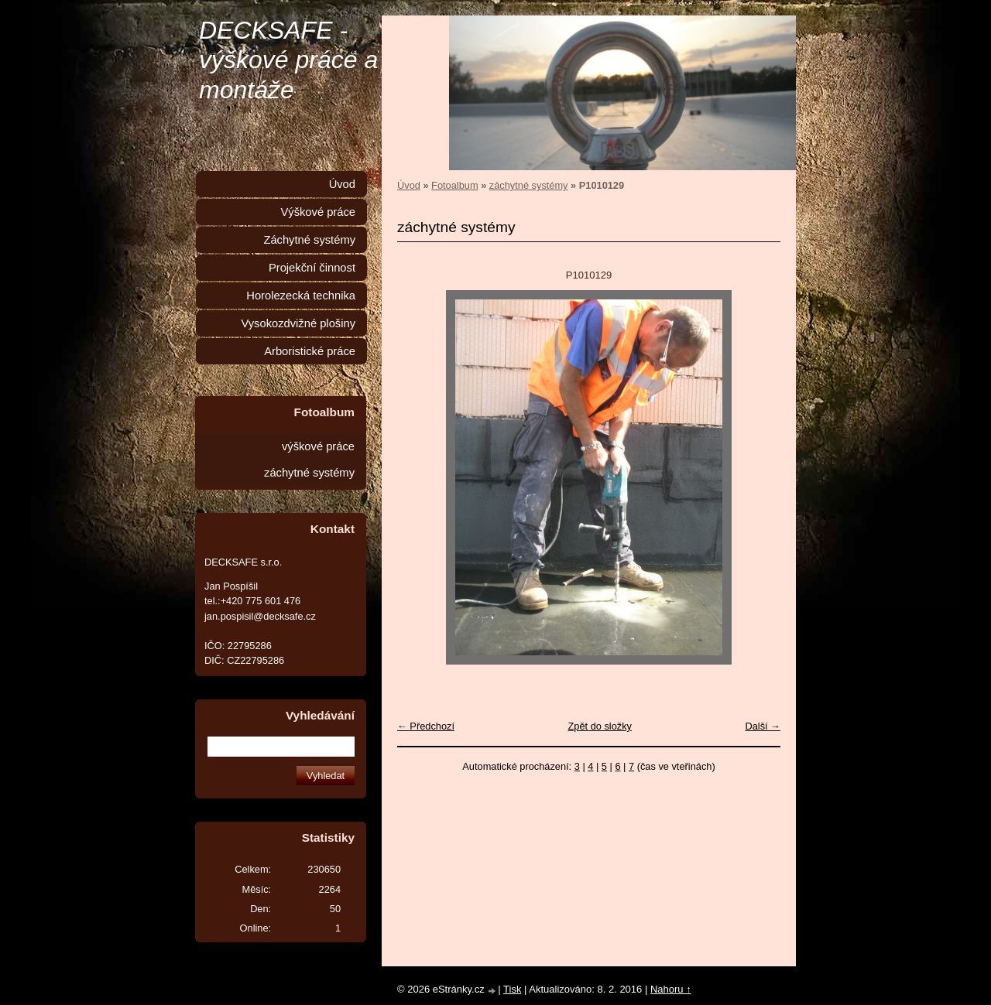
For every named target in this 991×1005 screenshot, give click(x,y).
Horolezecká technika (300, 295)
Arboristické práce (309, 351)
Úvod (408, 185)
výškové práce (318, 446)
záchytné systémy (528, 185)
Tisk (512, 989)
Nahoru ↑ (670, 989)
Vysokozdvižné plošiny (298, 323)
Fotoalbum (454, 185)
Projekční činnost (312, 268)
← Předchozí (425, 726)
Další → (762, 726)
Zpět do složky (600, 726)
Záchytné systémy (309, 240)
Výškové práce (317, 212)
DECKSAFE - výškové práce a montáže (288, 60)
